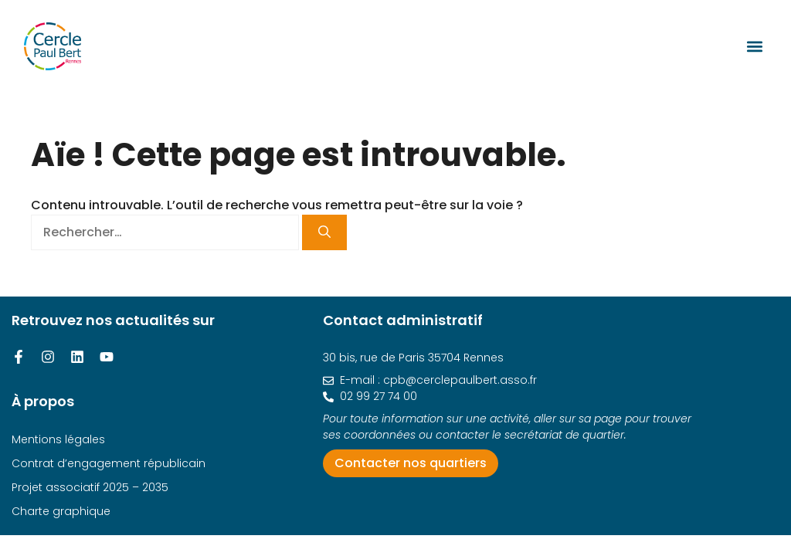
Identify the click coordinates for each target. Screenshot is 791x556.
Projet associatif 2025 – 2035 (90, 487)
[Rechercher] (324, 232)
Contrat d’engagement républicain (108, 463)
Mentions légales (58, 439)
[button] (754, 46)
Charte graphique (61, 511)
